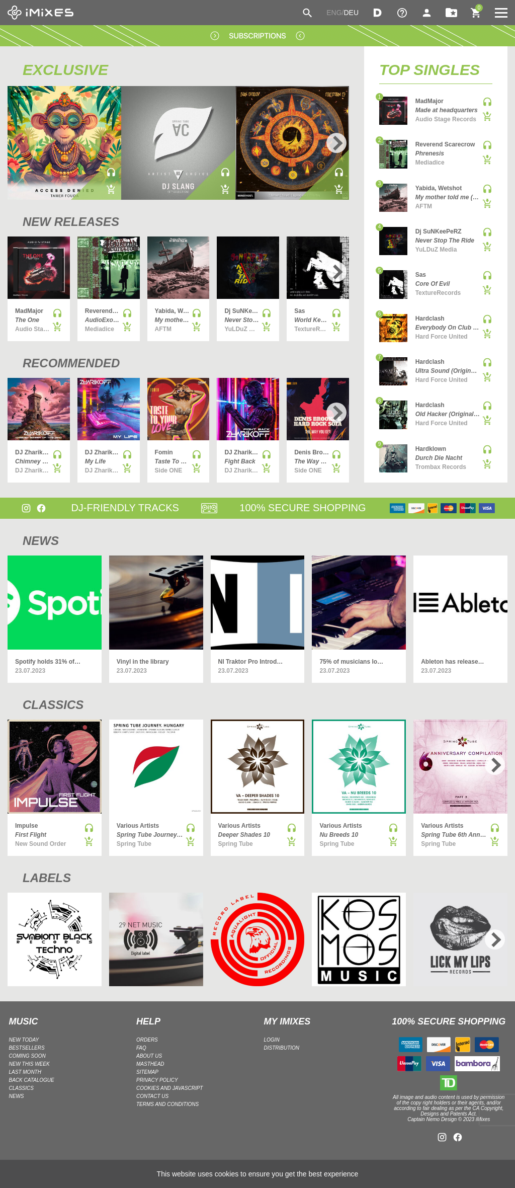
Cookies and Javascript (169, 1088)
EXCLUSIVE (65, 69)
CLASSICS (53, 704)
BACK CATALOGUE (31, 1080)
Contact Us (152, 1096)
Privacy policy (157, 1080)
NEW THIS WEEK (29, 1064)
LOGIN (272, 1040)
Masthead (150, 1064)
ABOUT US (149, 1056)
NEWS (41, 540)
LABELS (47, 878)
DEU (351, 13)
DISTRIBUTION (282, 1048)
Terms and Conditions (167, 1104)
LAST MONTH (25, 1072)
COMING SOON (27, 1056)
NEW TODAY (24, 1040)
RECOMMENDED (71, 363)
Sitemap (147, 1072)
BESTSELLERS (27, 1048)
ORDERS (147, 1040)
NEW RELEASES (71, 221)
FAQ (141, 1048)
